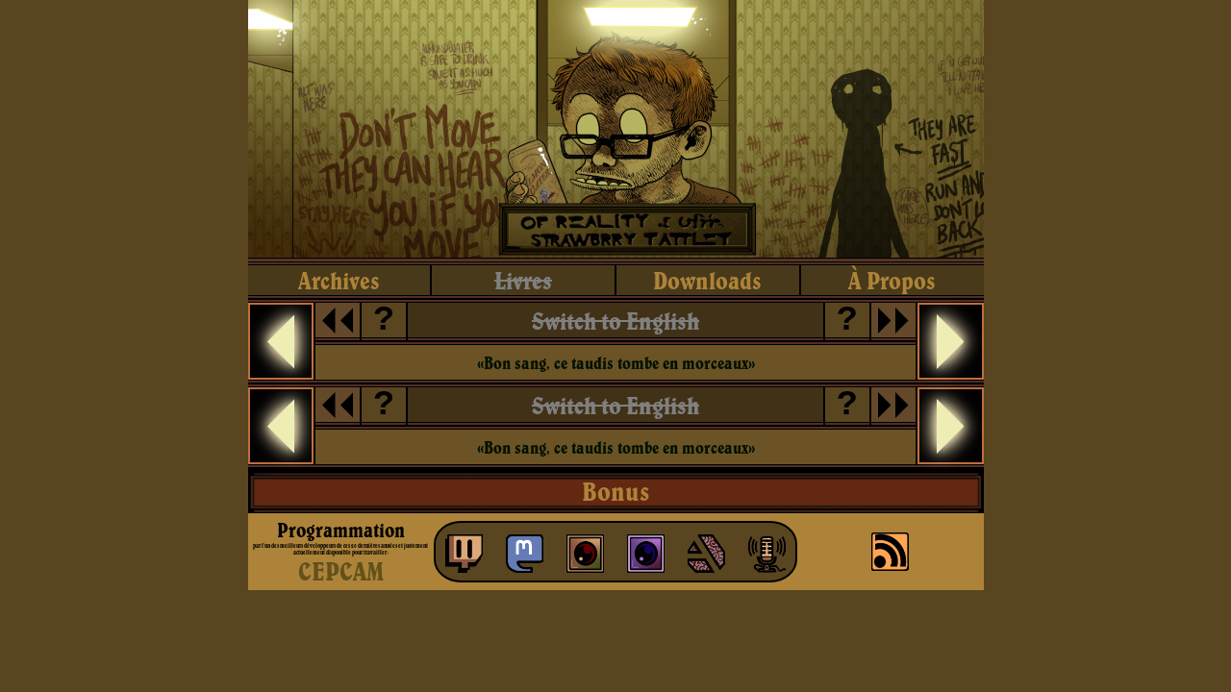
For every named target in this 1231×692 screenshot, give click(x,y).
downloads (707, 280)
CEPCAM (341, 571)
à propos (892, 280)
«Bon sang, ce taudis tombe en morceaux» (616, 363)
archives (339, 280)
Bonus (615, 491)
